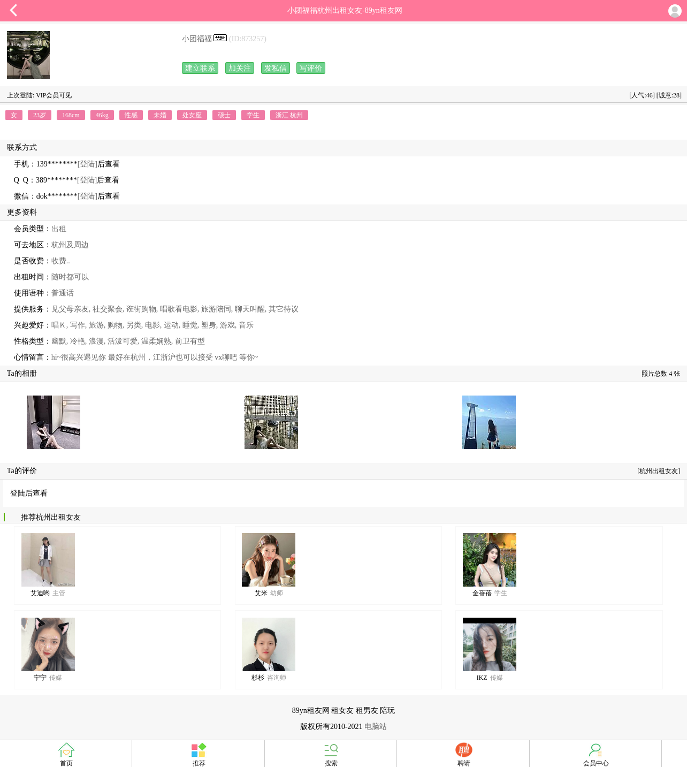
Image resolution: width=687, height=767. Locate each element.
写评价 (311, 68)
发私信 (275, 68)
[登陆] (87, 164)
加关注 (239, 68)
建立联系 (200, 68)
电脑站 (375, 727)
